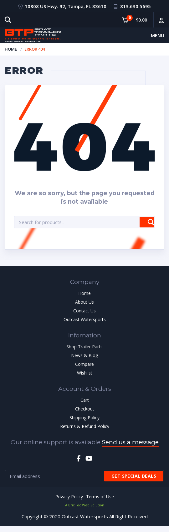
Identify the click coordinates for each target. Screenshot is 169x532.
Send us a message (130, 442)
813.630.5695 (135, 6)
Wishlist (84, 373)
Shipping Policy (84, 417)
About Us (84, 302)
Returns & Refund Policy (84, 426)
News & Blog (84, 355)
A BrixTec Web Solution (84, 505)
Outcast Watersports (85, 319)
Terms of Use (100, 497)
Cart (84, 400)
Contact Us (84, 311)
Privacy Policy (69, 497)
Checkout (84, 409)
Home (11, 49)
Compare (84, 364)
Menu (157, 35)
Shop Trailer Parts (84, 347)
